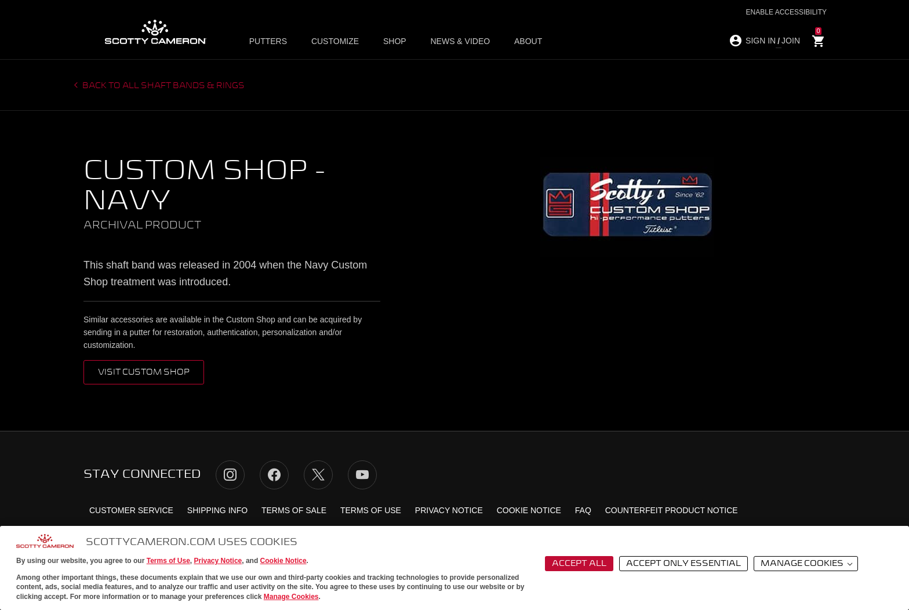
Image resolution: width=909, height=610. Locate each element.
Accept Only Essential (683, 564)
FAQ (583, 510)
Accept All (579, 564)
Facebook (274, 474)
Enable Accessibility (786, 12)
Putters (269, 41)
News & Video (458, 41)
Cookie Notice (283, 561)
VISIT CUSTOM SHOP (144, 372)
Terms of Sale (293, 510)
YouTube (362, 474)
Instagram (230, 474)
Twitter (318, 474)
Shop (393, 41)
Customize (335, 41)
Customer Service (131, 510)
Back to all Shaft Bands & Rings (163, 86)
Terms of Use (168, 561)
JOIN (790, 40)
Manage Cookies (291, 597)
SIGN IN (761, 40)
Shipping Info (217, 510)
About (525, 41)
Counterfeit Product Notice (671, 510)
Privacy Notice (218, 561)
